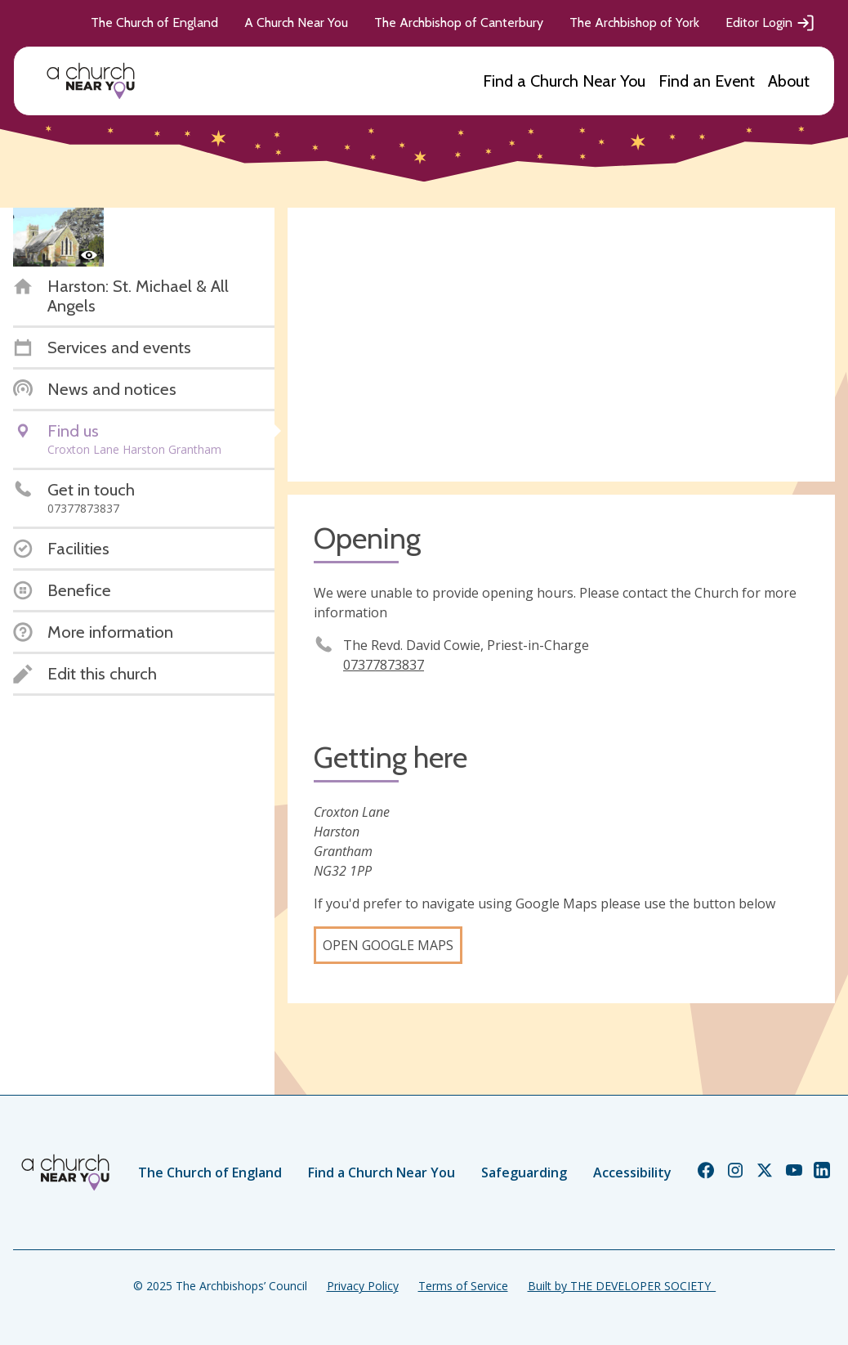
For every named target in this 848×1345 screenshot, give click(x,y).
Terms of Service (463, 1285)
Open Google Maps (388, 945)
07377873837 (383, 665)
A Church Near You (296, 22)
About (789, 81)
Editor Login (770, 23)
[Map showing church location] (561, 345)
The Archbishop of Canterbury (458, 22)
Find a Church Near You (564, 81)
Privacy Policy (363, 1285)
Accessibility (632, 1172)
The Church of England (154, 22)
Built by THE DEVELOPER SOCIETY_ (622, 1285)
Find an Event (706, 81)
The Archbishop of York (634, 22)
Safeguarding (524, 1172)
